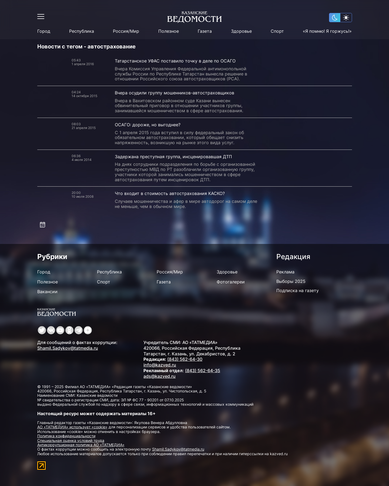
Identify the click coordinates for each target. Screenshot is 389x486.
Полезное (168, 31)
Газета (205, 31)
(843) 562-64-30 (184, 359)
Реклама (285, 272)
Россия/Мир (126, 31)
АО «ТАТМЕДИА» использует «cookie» (72, 427)
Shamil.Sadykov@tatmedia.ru (67, 348)
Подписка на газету (297, 290)
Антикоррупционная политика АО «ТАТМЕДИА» (81, 444)
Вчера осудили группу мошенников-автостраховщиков (174, 92)
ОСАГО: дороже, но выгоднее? (147, 124)
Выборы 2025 (291, 281)
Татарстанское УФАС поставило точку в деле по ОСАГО (175, 61)
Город (43, 31)
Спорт (277, 31)
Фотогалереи (231, 282)
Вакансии (47, 291)
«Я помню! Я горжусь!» (327, 31)
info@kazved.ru (159, 365)
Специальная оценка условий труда (70, 440)
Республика (81, 31)
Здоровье (241, 31)
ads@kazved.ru (159, 376)
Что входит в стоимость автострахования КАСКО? (170, 193)
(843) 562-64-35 (202, 370)
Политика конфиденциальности (66, 436)
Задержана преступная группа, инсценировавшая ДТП (173, 156)
